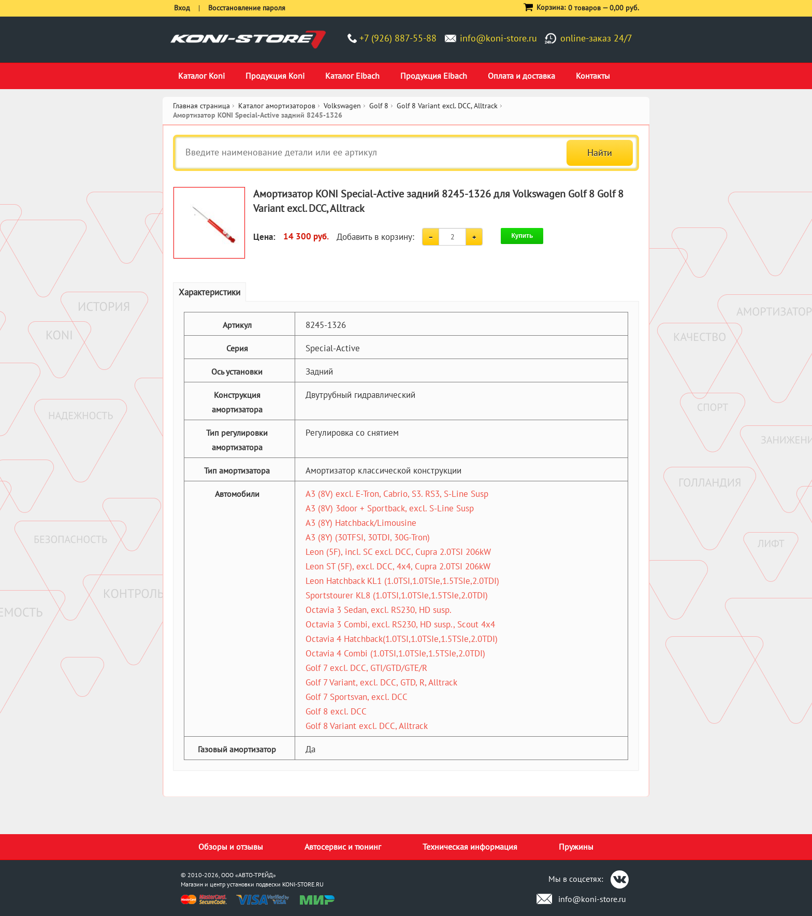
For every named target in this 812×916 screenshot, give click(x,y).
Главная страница (201, 105)
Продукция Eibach (433, 75)
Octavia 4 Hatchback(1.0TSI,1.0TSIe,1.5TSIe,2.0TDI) (402, 639)
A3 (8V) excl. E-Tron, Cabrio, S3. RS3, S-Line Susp (397, 493)
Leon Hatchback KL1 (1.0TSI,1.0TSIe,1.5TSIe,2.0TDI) (402, 580)
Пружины (576, 846)
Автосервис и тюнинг (342, 846)
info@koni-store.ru (498, 38)
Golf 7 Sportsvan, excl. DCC (357, 697)
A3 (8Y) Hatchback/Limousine (361, 522)
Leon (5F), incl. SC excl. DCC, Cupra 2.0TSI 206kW (398, 551)
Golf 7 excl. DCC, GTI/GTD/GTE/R (366, 668)
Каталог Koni (201, 75)
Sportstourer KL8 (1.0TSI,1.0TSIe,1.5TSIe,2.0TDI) (397, 595)
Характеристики (209, 292)
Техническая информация (470, 846)
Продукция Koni (274, 75)
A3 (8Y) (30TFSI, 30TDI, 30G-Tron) (368, 537)
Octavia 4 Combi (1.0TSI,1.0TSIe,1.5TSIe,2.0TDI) (395, 653)
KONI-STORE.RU (303, 884)
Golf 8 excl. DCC (336, 711)
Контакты (593, 75)
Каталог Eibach (352, 75)
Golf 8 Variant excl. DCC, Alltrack (367, 726)
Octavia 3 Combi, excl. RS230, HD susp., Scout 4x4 (400, 624)
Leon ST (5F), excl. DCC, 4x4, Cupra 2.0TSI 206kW (398, 566)
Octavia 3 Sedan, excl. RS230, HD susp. (379, 610)
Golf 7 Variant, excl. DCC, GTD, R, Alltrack (381, 682)
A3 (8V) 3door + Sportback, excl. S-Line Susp (390, 508)
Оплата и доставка (521, 75)
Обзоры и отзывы (230, 846)
